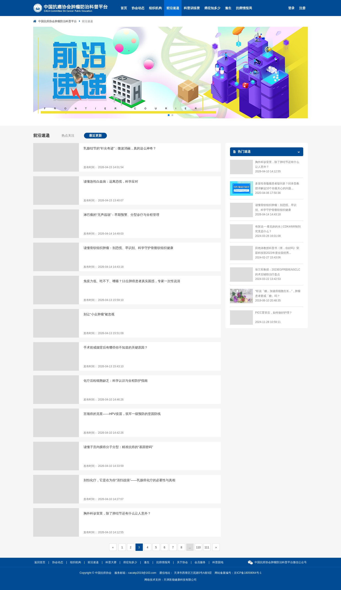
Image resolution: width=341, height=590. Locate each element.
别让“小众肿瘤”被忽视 (99, 314)
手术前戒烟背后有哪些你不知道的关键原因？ (116, 347)
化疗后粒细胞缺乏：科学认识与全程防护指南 (116, 380)
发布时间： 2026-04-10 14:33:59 (104, 466)
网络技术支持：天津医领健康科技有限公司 (170, 579)
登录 (291, 8)
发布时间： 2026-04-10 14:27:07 (104, 499)
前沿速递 (172, 8)
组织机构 (155, 8)
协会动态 (138, 8)
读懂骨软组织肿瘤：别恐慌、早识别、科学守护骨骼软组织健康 (128, 248)
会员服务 (200, 562)
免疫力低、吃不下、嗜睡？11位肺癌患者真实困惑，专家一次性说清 (132, 281)
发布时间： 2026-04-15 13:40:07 (104, 200)
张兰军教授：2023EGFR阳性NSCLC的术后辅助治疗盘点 (277, 272)
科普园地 (217, 562)
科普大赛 (111, 562)
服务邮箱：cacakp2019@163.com (135, 572)
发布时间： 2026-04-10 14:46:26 (104, 399)
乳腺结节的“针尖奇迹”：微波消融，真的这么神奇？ (120, 148)
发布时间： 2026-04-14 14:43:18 (104, 266)
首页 (124, 8)
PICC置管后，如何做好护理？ (273, 312)
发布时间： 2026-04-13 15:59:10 (104, 300)
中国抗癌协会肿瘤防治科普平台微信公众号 (280, 562)
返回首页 (39, 562)
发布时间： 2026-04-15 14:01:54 (104, 167)
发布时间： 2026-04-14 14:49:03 (104, 233)
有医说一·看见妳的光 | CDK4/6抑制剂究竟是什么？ (278, 229)
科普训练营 (192, 8)
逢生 (228, 8)
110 (198, 547)
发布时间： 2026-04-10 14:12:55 (104, 532)
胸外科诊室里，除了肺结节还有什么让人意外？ (117, 513)
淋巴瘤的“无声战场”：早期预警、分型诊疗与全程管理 (121, 215)
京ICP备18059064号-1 (247, 572)
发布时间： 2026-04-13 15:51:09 (104, 333)
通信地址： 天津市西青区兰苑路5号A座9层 (185, 572)
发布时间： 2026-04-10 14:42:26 (104, 432)
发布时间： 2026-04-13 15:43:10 (104, 366)
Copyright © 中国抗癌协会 (95, 572)
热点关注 (68, 135)
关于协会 (182, 562)
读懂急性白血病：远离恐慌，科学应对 (111, 181)
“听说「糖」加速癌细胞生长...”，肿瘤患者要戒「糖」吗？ (277, 294)
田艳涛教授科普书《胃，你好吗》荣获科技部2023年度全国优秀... (277, 250)
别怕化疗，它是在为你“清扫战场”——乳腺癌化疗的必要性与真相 (129, 480)
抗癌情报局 (244, 8)
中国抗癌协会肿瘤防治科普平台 (57, 21)
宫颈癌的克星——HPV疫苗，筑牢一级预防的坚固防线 (122, 414)
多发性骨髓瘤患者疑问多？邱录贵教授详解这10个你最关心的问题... (277, 186)
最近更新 (95, 135)
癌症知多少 (212, 8)
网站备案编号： (238, 572)
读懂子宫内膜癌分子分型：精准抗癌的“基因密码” (118, 447)
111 (207, 547)
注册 (302, 8)
